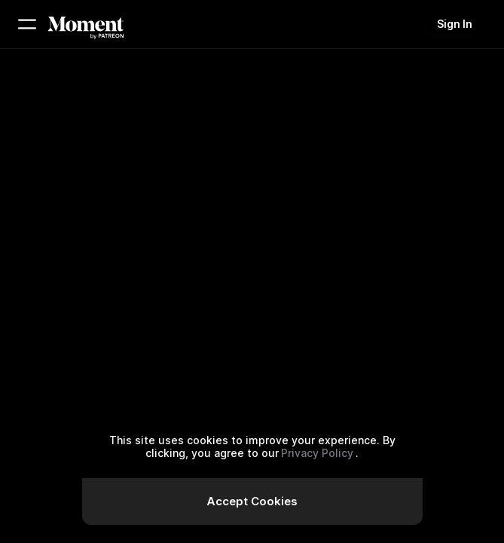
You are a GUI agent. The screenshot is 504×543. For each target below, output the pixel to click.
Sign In (454, 23)
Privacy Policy (317, 452)
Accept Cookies (252, 501)
